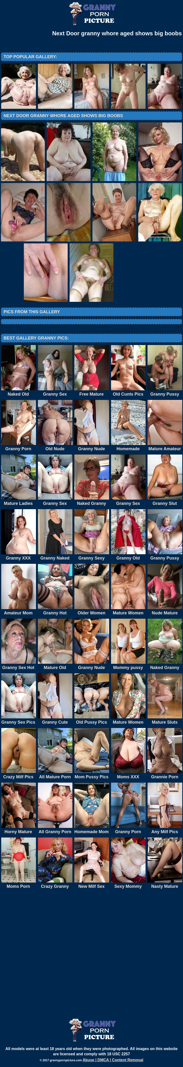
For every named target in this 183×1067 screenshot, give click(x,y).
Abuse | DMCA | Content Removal (113, 1060)
